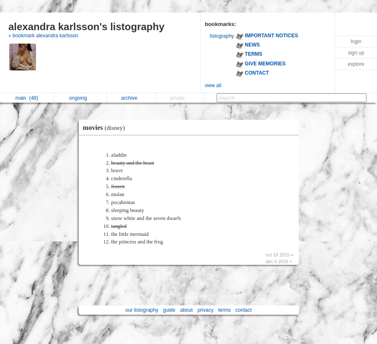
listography (222, 36)
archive (131, 98)
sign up (356, 53)
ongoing (80, 98)
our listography (141, 310)
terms (224, 310)
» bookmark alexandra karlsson (43, 36)
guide (169, 310)
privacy (205, 310)
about (186, 310)
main (26, 98)
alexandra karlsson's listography (86, 26)
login (356, 41)
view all (213, 85)
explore (356, 64)
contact (243, 310)
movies (106, 128)
